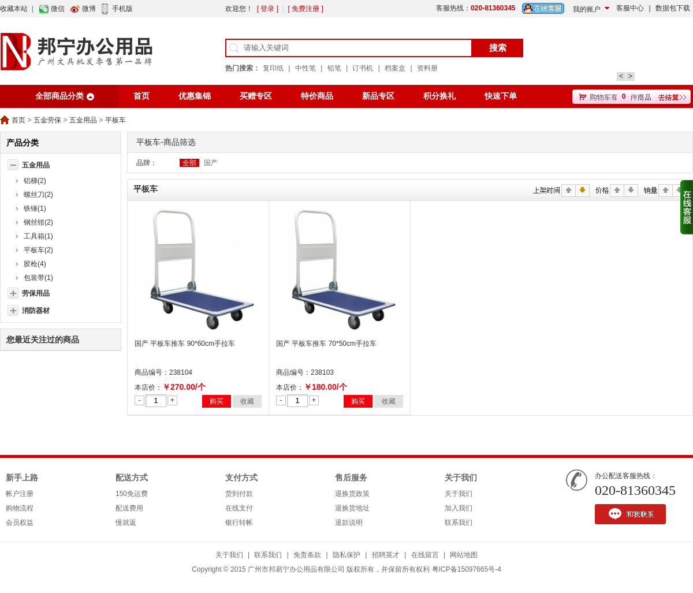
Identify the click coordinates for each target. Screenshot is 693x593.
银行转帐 (239, 523)
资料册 (427, 68)
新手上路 (22, 477)
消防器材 (36, 311)
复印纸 (273, 68)
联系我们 (458, 523)
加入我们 (458, 508)
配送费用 (129, 508)
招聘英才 (386, 555)
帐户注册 (19, 494)
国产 (211, 163)
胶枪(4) (35, 264)
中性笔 (305, 68)
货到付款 (239, 494)
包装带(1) (38, 278)
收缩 (686, 207)
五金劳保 (47, 120)
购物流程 (19, 508)
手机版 (122, 9)
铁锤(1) (35, 208)
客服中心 (630, 8)
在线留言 (425, 555)
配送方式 (132, 477)
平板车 (115, 120)
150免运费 (132, 494)
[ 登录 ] (267, 9)
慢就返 (126, 523)
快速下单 (501, 96)
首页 (141, 96)
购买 (216, 401)
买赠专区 (256, 96)
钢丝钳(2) (38, 222)
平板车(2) (38, 250)
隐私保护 (346, 555)
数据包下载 (672, 8)
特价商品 (317, 96)
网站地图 (464, 555)
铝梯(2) (35, 181)
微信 (58, 9)
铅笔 (334, 68)
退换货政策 (352, 494)
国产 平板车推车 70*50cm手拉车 (326, 344)
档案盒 (395, 68)
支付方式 (241, 477)
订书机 (362, 68)
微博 (89, 9)
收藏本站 (14, 9)
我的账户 (587, 9)
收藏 (247, 401)
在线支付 (239, 508)
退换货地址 (352, 508)
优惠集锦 (194, 96)
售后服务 (351, 477)
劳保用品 (36, 293)
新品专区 (378, 96)
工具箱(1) (38, 236)
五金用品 (83, 120)
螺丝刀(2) (38, 195)
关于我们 (461, 477)
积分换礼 (439, 96)
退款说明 (349, 523)
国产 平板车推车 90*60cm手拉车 (185, 344)
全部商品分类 (59, 96)
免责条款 (307, 555)
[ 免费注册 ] (305, 9)
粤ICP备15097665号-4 (466, 569)
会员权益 (19, 523)
